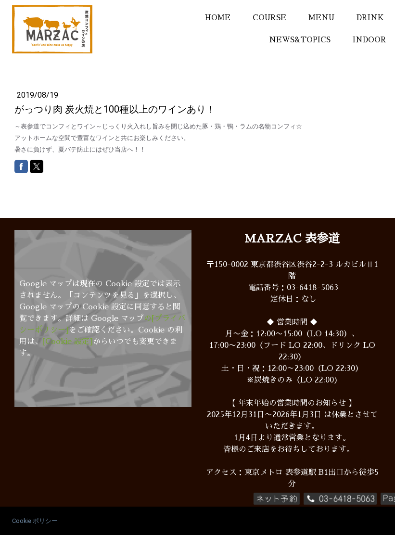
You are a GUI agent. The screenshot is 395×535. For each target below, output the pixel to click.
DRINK (370, 17)
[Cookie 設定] (67, 341)
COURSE (269, 17)
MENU (321, 17)
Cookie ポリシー (35, 520)
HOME (217, 17)
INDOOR (369, 39)
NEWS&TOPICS (300, 39)
